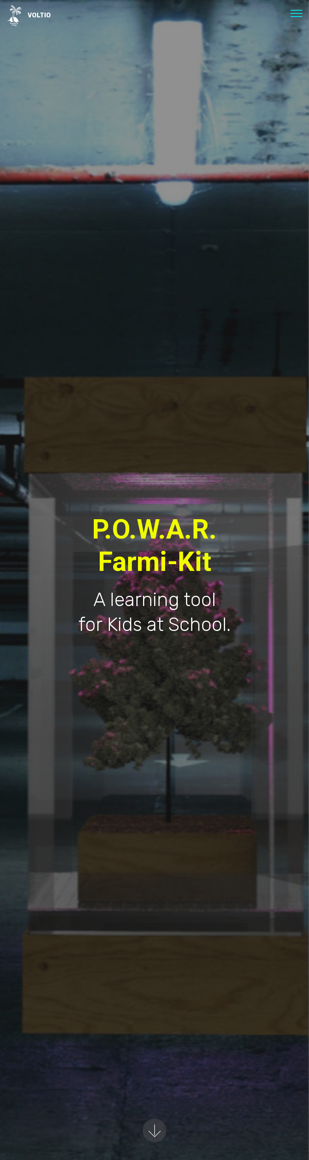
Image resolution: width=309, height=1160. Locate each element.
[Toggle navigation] (296, 13)
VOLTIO (39, 15)
